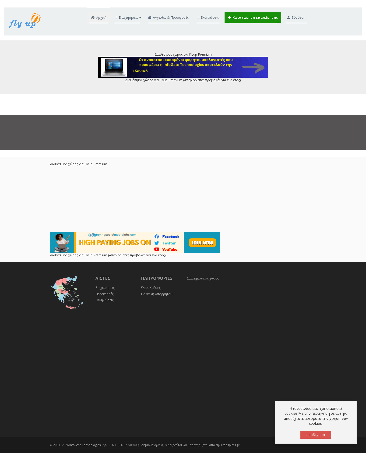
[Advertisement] (183, 199)
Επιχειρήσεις (105, 287)
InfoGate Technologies (85, 445)
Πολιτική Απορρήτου (156, 294)
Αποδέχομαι (315, 434)
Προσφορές (104, 294)
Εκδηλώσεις (104, 300)
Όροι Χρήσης (151, 287)
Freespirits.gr (230, 445)
